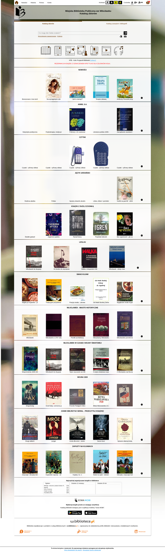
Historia (33, 2)
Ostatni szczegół (48, 491)
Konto (49, 2)
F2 (141, 2)
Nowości (24, 2)
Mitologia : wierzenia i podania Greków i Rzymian (55, 485)
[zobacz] (93, 60)
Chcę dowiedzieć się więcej (73, 550)
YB (116, 2)
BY (120, 2)
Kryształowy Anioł (48, 492)
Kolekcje (59, 36)
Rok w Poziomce (48, 489)
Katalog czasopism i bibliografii (116, 24)
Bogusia (46, 487)
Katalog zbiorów (48, 24)
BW (111, 2)
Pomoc (41, 2)
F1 (136, 2)
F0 (132, 2)
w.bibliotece (72, 526)
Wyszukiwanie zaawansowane (47, 36)
